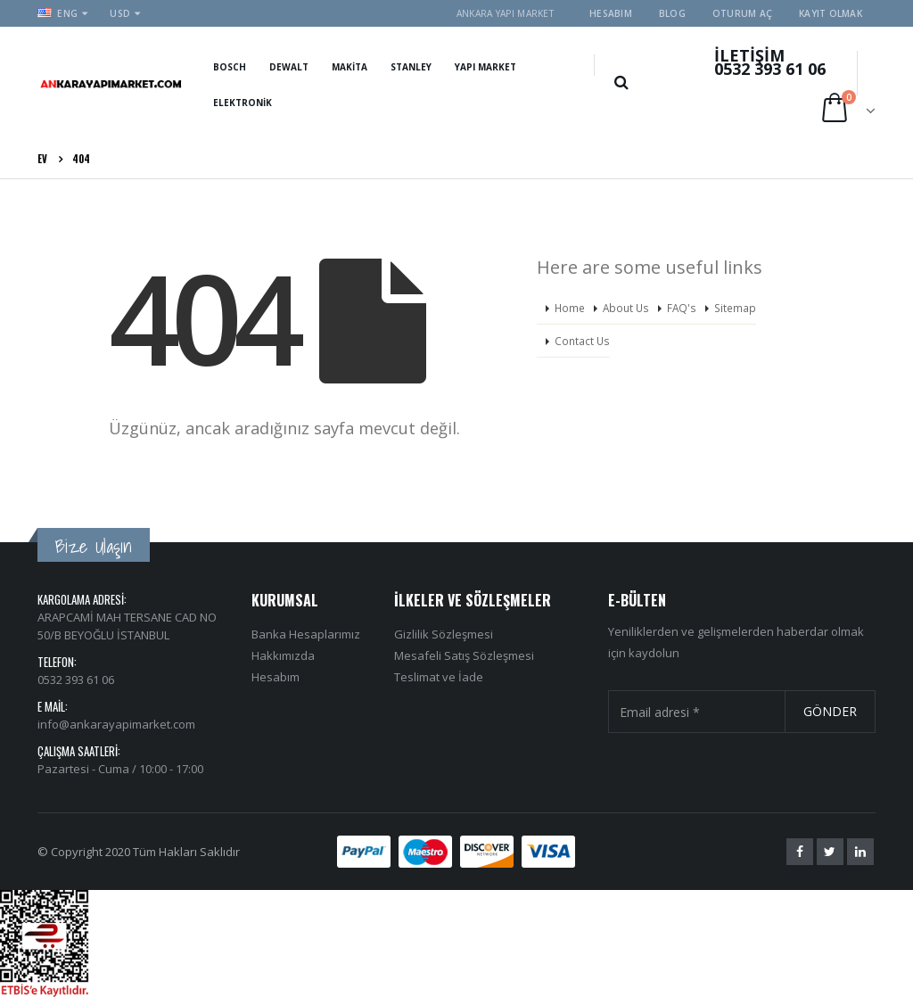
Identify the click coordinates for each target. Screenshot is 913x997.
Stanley (411, 67)
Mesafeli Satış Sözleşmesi (464, 655)
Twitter (830, 851)
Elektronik (242, 102)
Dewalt (288, 67)
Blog (672, 13)
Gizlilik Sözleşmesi (443, 634)
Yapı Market (485, 67)
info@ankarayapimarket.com (116, 724)
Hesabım (610, 13)
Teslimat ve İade (438, 677)
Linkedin (860, 851)
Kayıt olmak (830, 13)
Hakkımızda (283, 655)
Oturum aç (742, 13)
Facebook (799, 851)
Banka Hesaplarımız (305, 634)
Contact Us (582, 341)
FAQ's (681, 308)
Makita (349, 67)
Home (570, 308)
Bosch (229, 67)
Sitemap (735, 308)
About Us (626, 308)
